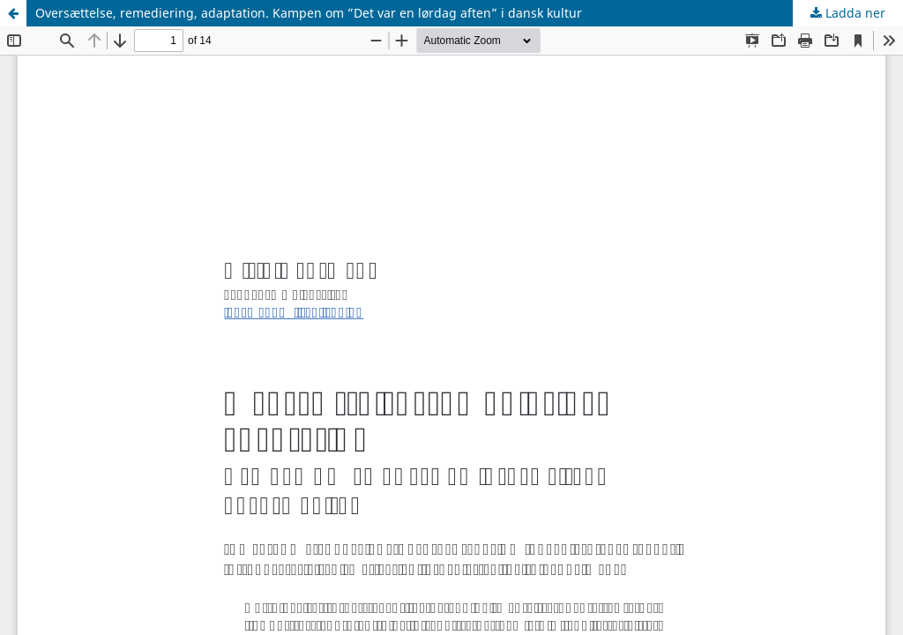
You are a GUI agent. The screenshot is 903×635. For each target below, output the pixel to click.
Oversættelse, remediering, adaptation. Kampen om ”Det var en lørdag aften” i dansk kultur (308, 12)
